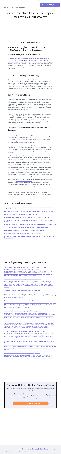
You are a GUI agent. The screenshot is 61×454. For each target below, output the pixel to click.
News (29, 453)
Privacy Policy (37, 453)
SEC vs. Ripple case (13, 159)
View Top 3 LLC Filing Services (50, 5)
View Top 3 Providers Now (30, 403)
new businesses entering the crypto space (20, 139)
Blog (23, 453)
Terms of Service (50, 453)
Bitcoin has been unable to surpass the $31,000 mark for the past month (28, 59)
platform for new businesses (24, 181)
